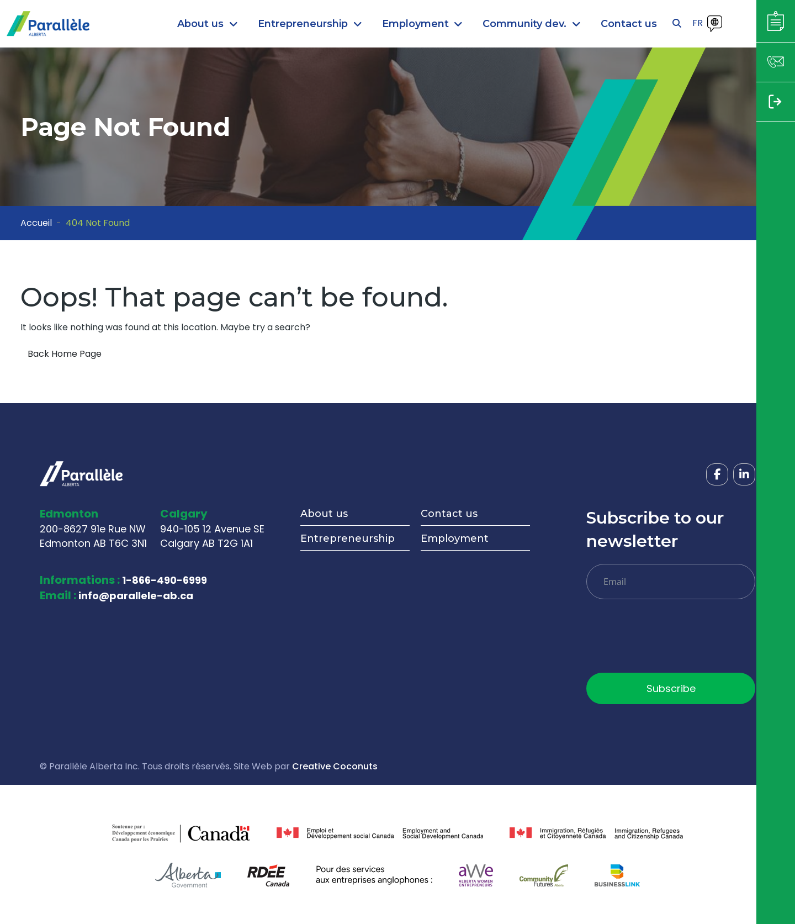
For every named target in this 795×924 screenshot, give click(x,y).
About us (324, 514)
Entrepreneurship (347, 538)
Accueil (36, 223)
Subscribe (671, 688)
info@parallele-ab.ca (135, 596)
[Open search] (676, 24)
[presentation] (670, 640)
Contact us (449, 514)
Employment (455, 538)
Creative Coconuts (335, 766)
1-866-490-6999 (164, 580)
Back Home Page (65, 353)
